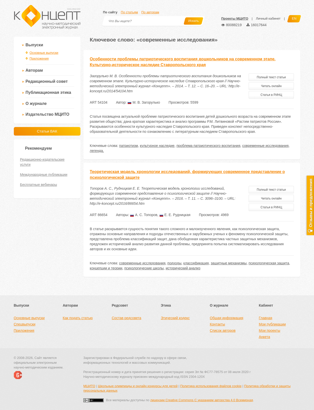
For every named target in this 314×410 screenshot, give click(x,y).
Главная (265, 318)
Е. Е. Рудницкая (175, 215)
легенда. (97, 151)
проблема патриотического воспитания (208, 146)
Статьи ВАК (47, 131)
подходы (174, 263)
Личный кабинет (268, 18)
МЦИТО (89, 386)
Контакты (217, 324)
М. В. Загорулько (143, 102)
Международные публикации (43, 175)
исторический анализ (183, 268)
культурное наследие (157, 146)
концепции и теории (106, 268)
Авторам (34, 70)
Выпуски (34, 45)
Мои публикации (272, 324)
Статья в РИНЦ (271, 95)
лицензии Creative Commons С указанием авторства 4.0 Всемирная (201, 400)
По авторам (150, 12)
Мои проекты (269, 331)
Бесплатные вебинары (38, 185)
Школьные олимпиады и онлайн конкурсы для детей (137, 386)
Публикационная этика (48, 92)
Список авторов (223, 331)
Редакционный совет (47, 81)
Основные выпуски (44, 53)
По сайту (110, 12)
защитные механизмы (229, 263)
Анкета (264, 337)
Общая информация (226, 318)
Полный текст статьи (271, 77)
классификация (196, 263)
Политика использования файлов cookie (211, 386)
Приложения (39, 58)
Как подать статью (78, 318)
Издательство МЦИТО (47, 114)
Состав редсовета (126, 318)
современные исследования (265, 146)
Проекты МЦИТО (234, 18)
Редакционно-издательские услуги (42, 162)
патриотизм (128, 146)
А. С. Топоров (143, 215)
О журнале (36, 103)
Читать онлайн (271, 86)
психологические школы (144, 268)
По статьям (129, 12)
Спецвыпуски (24, 324)
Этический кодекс (175, 318)
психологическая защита (269, 263)
